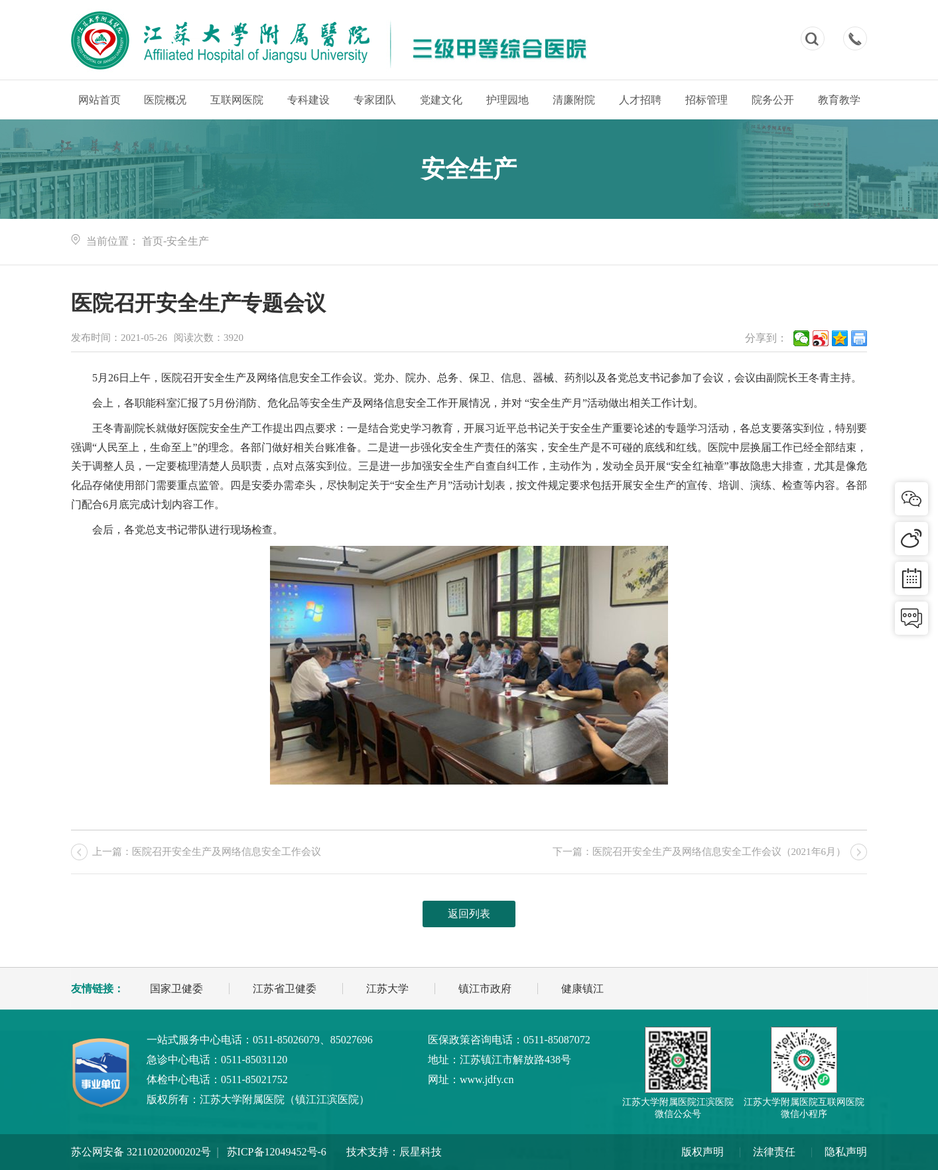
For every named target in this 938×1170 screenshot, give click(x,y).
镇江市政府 (484, 988)
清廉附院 (574, 99)
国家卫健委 (176, 988)
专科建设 (308, 99)
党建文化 (441, 99)
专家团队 (375, 99)
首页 (152, 241)
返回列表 (469, 913)
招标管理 (706, 99)
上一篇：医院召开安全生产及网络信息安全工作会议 (206, 851)
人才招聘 (640, 99)
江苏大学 (387, 988)
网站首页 (99, 99)
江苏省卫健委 (284, 988)
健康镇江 (582, 988)
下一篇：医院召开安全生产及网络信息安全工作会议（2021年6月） (699, 851)
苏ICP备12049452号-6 (276, 1151)
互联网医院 (236, 99)
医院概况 (165, 99)
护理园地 (507, 99)
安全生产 (188, 241)
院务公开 (773, 99)
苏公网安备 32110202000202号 (141, 1151)
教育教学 (839, 99)
